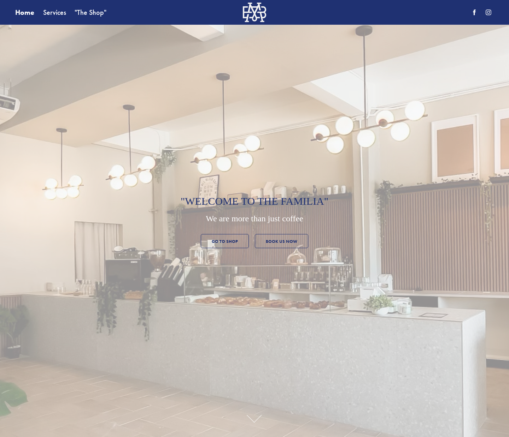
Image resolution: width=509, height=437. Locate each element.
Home (24, 12)
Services (54, 12)
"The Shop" (90, 12)
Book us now (281, 241)
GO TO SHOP (225, 241)
